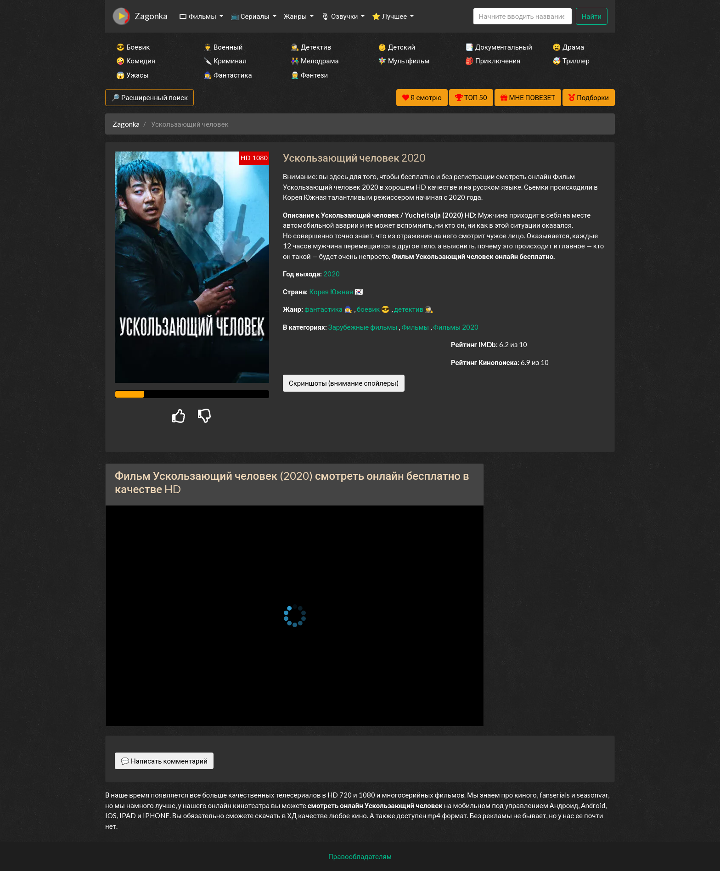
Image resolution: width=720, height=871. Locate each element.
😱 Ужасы (132, 75)
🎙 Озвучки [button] (340, 16)
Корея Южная (331, 291)
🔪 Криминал (225, 60)
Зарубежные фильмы (363, 327)
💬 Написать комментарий (164, 761)
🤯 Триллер (571, 60)
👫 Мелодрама (315, 60)
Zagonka (151, 16)
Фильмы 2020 (455, 327)
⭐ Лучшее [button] (390, 16)
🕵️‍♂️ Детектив (311, 47)
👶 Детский (396, 47)
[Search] (522, 16)
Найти (592, 16)
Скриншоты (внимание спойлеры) (344, 383)
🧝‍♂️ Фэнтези (309, 75)
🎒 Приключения (492, 60)
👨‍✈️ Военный (222, 47)
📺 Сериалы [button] (251, 16)
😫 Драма (568, 47)
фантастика (324, 309)
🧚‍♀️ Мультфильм (403, 60)
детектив (409, 309)
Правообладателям (360, 856)
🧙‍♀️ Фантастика (227, 75)
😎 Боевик (133, 47)
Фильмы (415, 327)
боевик (369, 309)
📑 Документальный (496, 47)
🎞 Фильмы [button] (198, 16)
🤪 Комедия (135, 60)
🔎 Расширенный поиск (149, 97)
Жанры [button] (296, 16)
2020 (331, 274)
